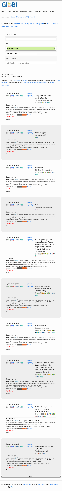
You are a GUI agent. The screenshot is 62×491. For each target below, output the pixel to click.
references (5, 17)
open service (27, 484)
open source (54, 484)
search (52, 12)
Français (32, 17)
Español (14, 17)
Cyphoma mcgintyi (12, 93)
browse (15, 12)
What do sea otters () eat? (29, 24)
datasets (38, 12)
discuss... (29, 114)
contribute (23, 12)
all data (25, 80)
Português (20, 17)
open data (41, 484)
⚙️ (16, 107)
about (3, 12)
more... (31, 476)
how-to (45, 12)
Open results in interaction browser (34, 82)
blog (9, 12)
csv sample (16, 80)
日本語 (27, 17)
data (30, 12)
